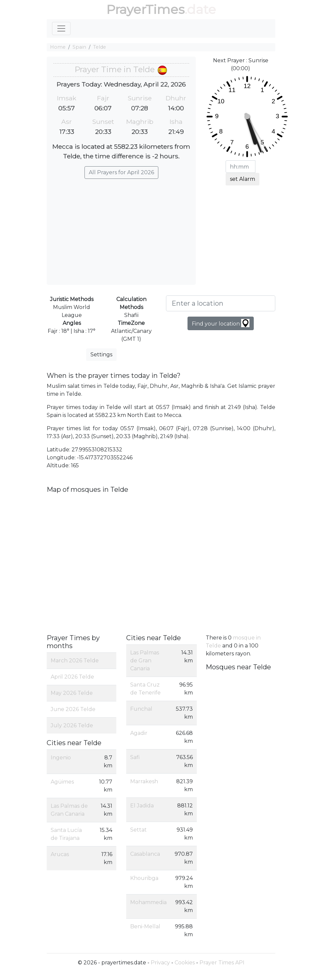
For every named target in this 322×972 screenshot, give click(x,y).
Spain (79, 47)
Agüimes (62, 782)
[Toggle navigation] (61, 28)
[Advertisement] (121, 228)
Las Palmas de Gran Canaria (144, 660)
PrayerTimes (145, 9)
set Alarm (242, 179)
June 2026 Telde (73, 709)
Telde (99, 47)
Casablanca (145, 854)
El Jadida (142, 805)
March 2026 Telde (75, 660)
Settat (138, 830)
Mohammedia (148, 902)
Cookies (185, 962)
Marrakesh (144, 781)
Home (58, 47)
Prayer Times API (221, 962)
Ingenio (61, 757)
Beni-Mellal (145, 926)
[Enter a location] (220, 303)
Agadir (138, 733)
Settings (101, 354)
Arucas (60, 854)
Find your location (220, 323)
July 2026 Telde (72, 725)
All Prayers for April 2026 (121, 172)
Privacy (160, 962)
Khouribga (144, 878)
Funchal (141, 709)
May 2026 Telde (72, 693)
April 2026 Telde (72, 677)
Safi (135, 757)
